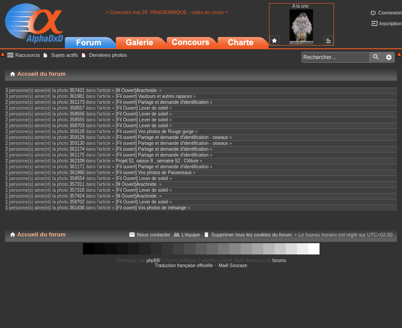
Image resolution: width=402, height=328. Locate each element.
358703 (76, 125)
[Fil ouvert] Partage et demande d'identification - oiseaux (172, 137)
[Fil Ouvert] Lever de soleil (142, 108)
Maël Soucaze (233, 265)
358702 (76, 201)
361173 (76, 102)
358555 (76, 119)
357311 (76, 184)
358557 (76, 108)
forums (280, 260)
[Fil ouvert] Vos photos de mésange (151, 207)
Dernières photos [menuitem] (108, 55)
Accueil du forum (41, 234)
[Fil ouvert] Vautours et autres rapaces (154, 96)
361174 (76, 149)
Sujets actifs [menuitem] (64, 55)
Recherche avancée (389, 57)
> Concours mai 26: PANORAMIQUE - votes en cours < (166, 12)
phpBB (153, 260)
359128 (76, 131)
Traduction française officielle (184, 265)
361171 (76, 166)
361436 (76, 207)
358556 (76, 113)
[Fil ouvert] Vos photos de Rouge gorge (155, 131)
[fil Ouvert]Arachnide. (137, 90)
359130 (76, 143)
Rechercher (376, 57)
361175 (76, 154)
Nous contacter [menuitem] (153, 234)
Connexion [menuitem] (390, 12)
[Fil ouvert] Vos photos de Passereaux (154, 172)
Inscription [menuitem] (390, 23)
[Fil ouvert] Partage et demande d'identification (162, 102)
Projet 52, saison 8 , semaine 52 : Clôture (157, 160)
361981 (76, 96)
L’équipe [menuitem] (191, 234)
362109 (76, 160)
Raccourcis (27, 55)
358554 (76, 178)
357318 (76, 190)
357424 (76, 196)
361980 (76, 172)
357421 (76, 90)
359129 (76, 137)
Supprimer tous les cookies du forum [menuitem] (251, 234)
